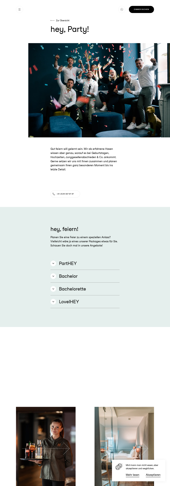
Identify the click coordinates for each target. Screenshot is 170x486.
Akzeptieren (153, 474)
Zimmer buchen (141, 9)
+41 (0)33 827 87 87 (63, 194)
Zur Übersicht (59, 20)
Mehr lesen (132, 474)
